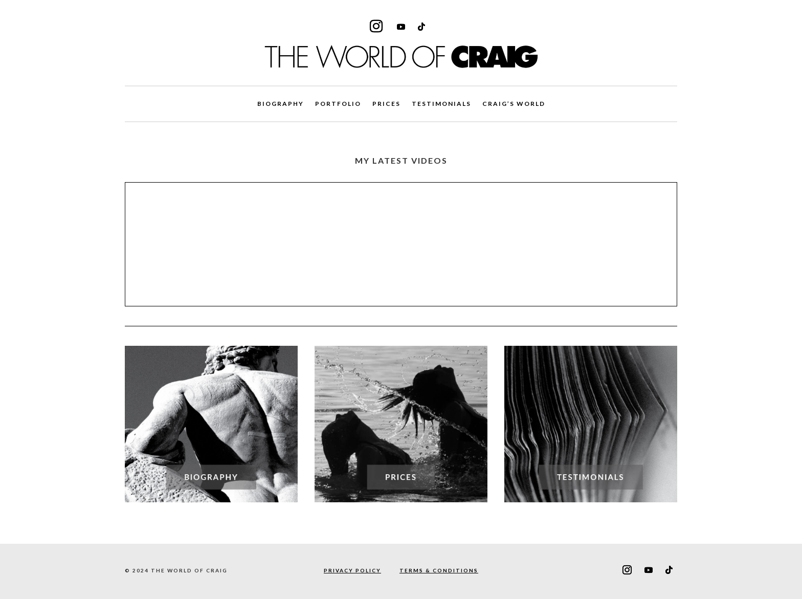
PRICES (386, 103)
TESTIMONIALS (441, 103)
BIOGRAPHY (280, 103)
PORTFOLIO (338, 103)
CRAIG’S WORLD (513, 103)
